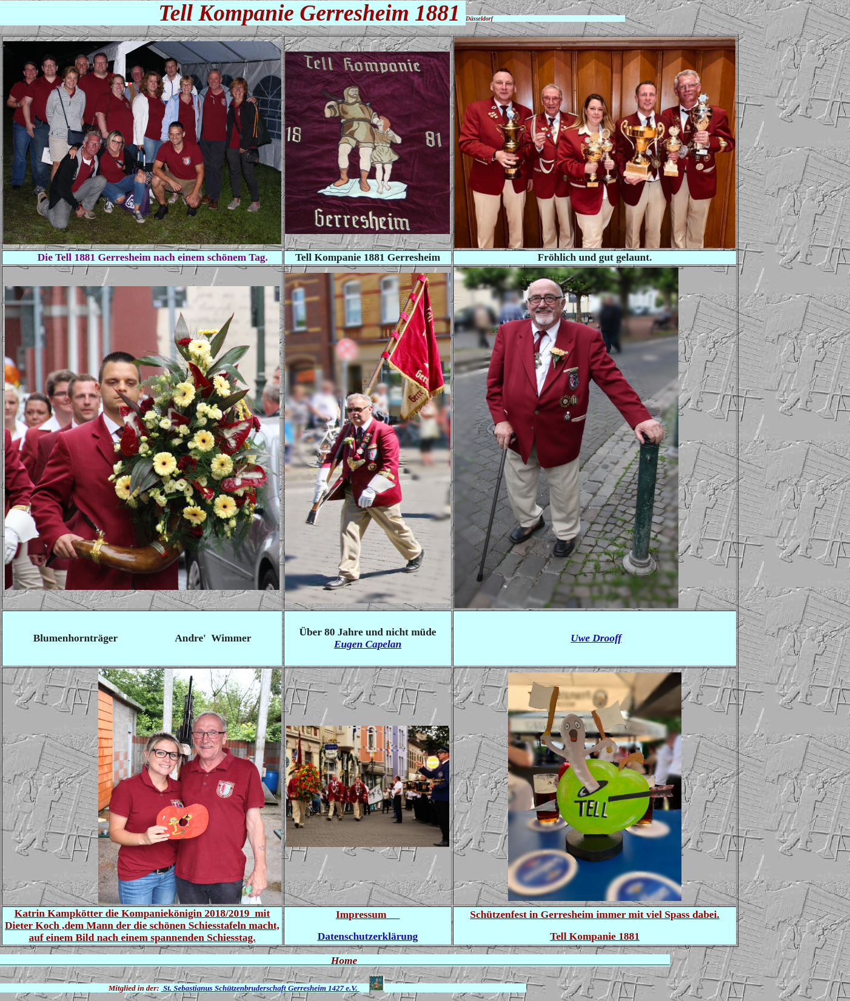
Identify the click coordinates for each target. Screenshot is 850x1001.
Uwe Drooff (596, 638)
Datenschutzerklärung (368, 936)
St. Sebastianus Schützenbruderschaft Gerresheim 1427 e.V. (260, 988)
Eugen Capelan (367, 644)
